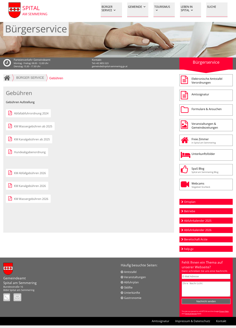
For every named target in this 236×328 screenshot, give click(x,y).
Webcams (211, 185)
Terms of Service (191, 316)
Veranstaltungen (135, 277)
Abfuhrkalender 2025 (197, 221)
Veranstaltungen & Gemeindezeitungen (205, 125)
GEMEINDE (137, 7)
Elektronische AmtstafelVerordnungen (207, 80)
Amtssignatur (200, 94)
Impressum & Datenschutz (192, 324)
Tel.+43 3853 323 (100, 63)
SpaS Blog (211, 170)
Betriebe (189, 211)
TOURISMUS (162, 8)
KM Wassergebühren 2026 (31, 199)
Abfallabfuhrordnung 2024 (31, 113)
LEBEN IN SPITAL (187, 8)
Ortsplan (190, 202)
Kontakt (221, 324)
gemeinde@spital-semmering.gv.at (110, 66)
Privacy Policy (224, 314)
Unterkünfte (132, 293)
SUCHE (211, 7)
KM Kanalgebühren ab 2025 (32, 139)
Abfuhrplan (131, 282)
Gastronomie (132, 298)
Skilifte (128, 287)
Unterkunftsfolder (203, 154)
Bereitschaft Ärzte (195, 239)
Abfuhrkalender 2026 (197, 230)
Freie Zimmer (211, 140)
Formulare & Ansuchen (207, 109)
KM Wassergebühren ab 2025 (33, 126)
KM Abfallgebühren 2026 (30, 173)
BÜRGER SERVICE (109, 8)
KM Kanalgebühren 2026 (30, 186)
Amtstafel (130, 272)
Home (7, 77)
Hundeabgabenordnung (30, 152)
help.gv (188, 249)
